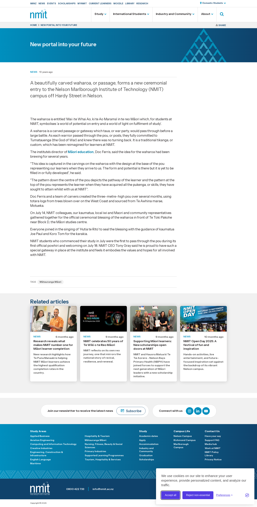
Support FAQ (212, 440)
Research (142, 3)
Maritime (35, 463)
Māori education (81, 152)
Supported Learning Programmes (104, 455)
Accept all (170, 495)
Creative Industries (41, 448)
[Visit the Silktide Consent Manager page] (247, 495)
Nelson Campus (183, 436)
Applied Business (39, 436)
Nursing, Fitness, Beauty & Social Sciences (103, 446)
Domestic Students (212, 3)
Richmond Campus (185, 440)
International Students (129, 14)
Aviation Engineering (42, 440)
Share (222, 25)
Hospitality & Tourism (97, 436)
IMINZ (33, 3)
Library (129, 3)
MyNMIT (82, 3)
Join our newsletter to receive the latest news (96, 411)
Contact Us (212, 431)
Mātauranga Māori (50, 281)
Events (51, 3)
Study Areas (38, 431)
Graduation (146, 455)
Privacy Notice (213, 459)
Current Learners (100, 3)
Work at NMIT (213, 448)
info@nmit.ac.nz (103, 489)
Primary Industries (95, 451)
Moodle (118, 3)
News (42, 3)
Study (99, 14)
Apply (142, 440)
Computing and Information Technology (53, 444)
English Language (40, 459)
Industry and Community (173, 14)
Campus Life (182, 431)
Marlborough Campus (181, 446)
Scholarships (67, 3)
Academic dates (148, 436)
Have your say (213, 436)
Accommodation (148, 444)
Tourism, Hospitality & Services (103, 459)
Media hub (211, 444)
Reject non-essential (198, 495)
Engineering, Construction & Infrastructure (46, 454)
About (205, 14)
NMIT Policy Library (212, 454)
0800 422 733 (75, 489)
